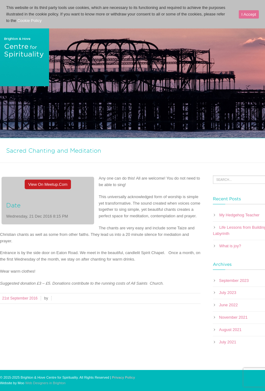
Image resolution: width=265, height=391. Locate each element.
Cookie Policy (29, 20)
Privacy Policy (123, 377)
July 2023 (227, 292)
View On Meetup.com (48, 184)
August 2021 (230, 329)
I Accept (249, 14)
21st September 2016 (20, 298)
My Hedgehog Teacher (239, 215)
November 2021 (233, 317)
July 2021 (227, 342)
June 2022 (228, 305)
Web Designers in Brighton (45, 383)
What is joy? (230, 246)
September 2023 (234, 280)
